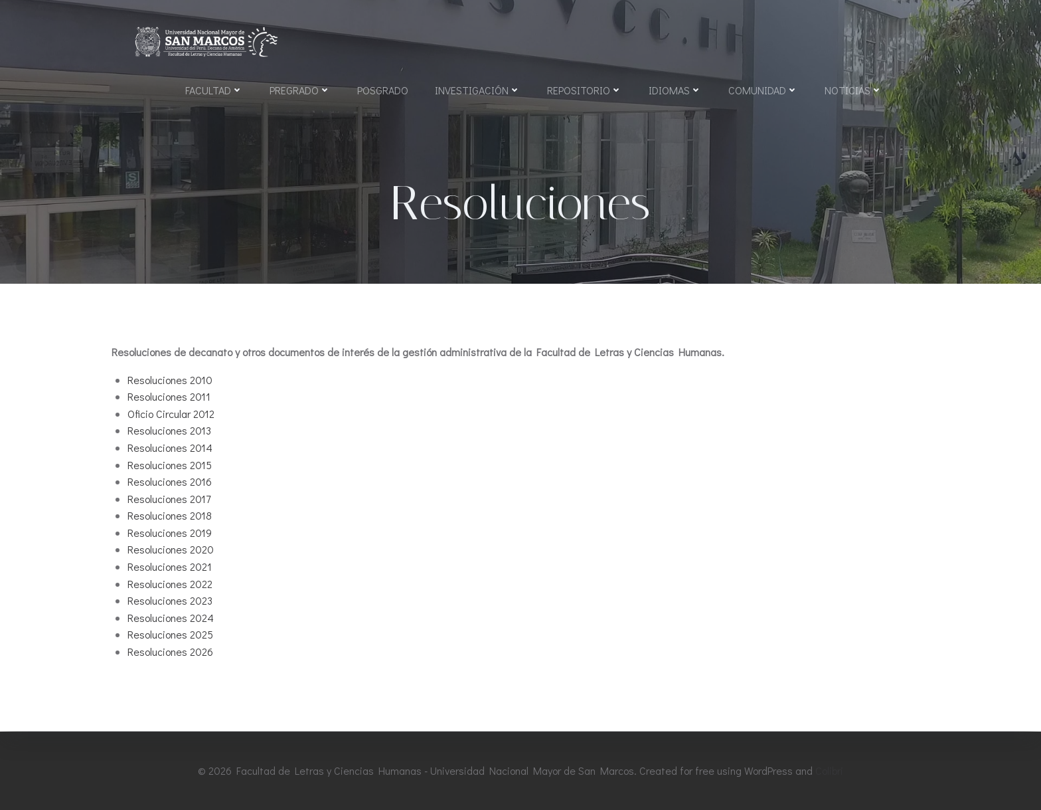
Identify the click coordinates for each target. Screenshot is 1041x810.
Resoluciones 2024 (170, 618)
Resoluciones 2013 (169, 432)
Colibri (829, 770)
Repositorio (584, 90)
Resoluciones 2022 (169, 584)
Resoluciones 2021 (169, 567)
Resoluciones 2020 (170, 550)
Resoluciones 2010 (169, 380)
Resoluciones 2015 (169, 465)
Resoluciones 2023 (169, 602)
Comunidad (763, 90)
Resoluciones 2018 (169, 517)
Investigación (477, 90)
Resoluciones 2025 (170, 636)
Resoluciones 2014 (169, 448)
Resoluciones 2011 (168, 397)
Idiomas (675, 90)
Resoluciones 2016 (169, 482)
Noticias (853, 90)
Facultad (214, 90)
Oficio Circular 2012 (170, 414)
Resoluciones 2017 (168, 499)
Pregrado (300, 90)
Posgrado (382, 90)
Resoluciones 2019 (169, 533)
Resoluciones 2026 (170, 652)
